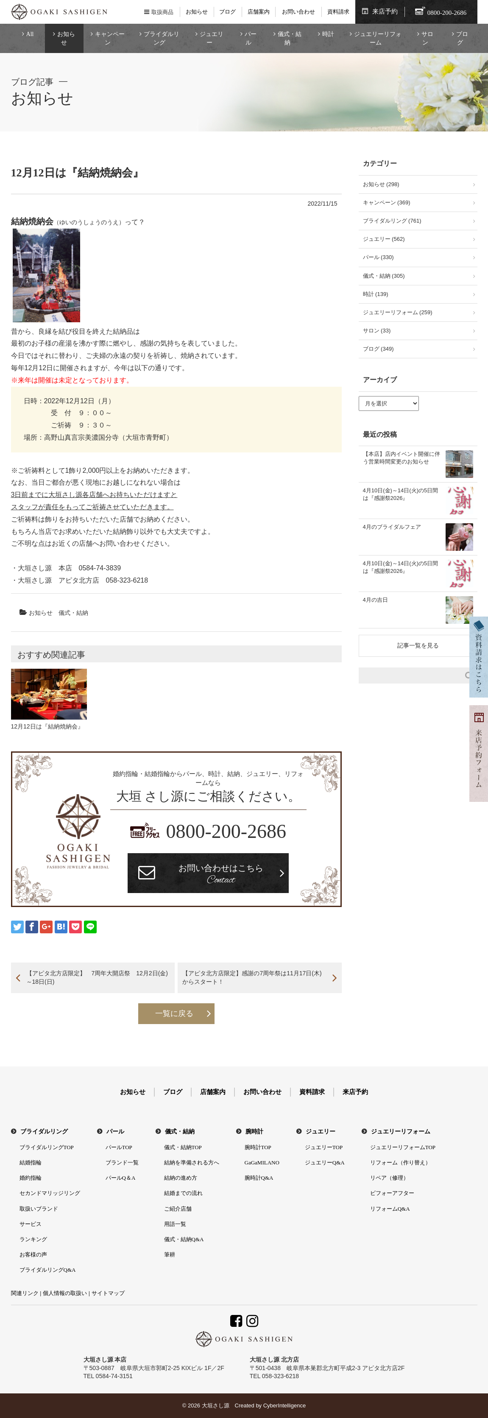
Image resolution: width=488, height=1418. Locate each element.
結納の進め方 (180, 1178)
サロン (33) (377, 330)
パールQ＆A (121, 1178)
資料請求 (338, 11)
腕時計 (254, 1131)
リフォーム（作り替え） (400, 1162)
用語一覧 (175, 1224)
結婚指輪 (31, 1162)
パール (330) (378, 257)
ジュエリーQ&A (325, 1162)
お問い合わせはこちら (221, 875)
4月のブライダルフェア (392, 527)
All (30, 34)
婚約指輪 (31, 1178)
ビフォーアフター (392, 1193)
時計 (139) (375, 294)
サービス (31, 1224)
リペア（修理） (389, 1178)
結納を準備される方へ (191, 1162)
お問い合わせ (298, 11)
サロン (427, 38)
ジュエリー (211, 38)
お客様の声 (33, 1254)
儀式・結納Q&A (184, 1239)
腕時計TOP (258, 1147)
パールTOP (119, 1147)
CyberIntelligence (284, 1405)
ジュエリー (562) (384, 239)
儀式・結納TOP (183, 1147)
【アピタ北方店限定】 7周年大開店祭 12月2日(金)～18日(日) (97, 977)
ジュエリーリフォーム (378, 38)
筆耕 (169, 1254)
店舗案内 (259, 11)
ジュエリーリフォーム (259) (397, 312)
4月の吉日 (375, 600)
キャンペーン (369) (386, 202)
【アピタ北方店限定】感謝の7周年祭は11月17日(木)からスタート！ (251, 977)
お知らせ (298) (381, 184)
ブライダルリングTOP (47, 1147)
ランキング (33, 1239)
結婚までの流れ (183, 1193)
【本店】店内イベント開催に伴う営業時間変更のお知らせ (401, 458)
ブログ (227, 11)
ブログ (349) (378, 349)
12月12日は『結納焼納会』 (47, 726)
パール (251, 38)
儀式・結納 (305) (384, 276)
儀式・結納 (289, 38)
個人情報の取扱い (65, 1293)
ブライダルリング (161, 38)
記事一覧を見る (418, 645)
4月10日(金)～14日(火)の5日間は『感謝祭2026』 (400, 494)
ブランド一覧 (122, 1162)
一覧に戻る (174, 1013)
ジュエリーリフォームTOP (402, 1147)
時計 (328, 34)
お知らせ (197, 11)
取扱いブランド (39, 1209)
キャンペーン (110, 38)
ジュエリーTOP (324, 1147)
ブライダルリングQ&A (48, 1270)
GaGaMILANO (262, 1162)
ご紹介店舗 (178, 1209)
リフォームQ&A (390, 1209)
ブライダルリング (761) (392, 221)
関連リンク (25, 1293)
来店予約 (385, 11)
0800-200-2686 (226, 831)
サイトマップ (108, 1293)
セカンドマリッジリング (50, 1193)
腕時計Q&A (259, 1178)
